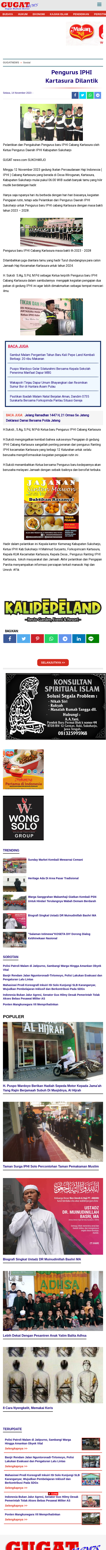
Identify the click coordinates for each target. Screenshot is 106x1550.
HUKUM (22, 14)
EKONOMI (39, 14)
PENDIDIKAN (81, 14)
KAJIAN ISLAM (59, 14)
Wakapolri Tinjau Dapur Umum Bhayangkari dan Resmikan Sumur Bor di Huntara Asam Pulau (48, 384)
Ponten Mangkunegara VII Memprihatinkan (30, 1004)
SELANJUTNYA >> (53, 662)
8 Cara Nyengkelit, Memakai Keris (28, 1408)
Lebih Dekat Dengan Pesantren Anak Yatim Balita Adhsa (44, 1335)
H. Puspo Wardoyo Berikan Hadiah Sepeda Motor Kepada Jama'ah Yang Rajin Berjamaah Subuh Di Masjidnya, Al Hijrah (52, 1088)
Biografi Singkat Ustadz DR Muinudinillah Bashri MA (62, 915)
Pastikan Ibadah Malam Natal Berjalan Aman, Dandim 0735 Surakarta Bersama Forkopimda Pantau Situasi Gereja (49, 398)
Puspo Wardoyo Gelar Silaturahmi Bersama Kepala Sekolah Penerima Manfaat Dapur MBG (50, 370)
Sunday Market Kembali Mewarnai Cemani (55, 859)
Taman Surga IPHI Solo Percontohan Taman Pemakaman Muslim (51, 1166)
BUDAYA (8, 14)
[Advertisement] (53, 1522)
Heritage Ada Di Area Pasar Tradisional (53, 878)
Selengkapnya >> (16, 1448)
